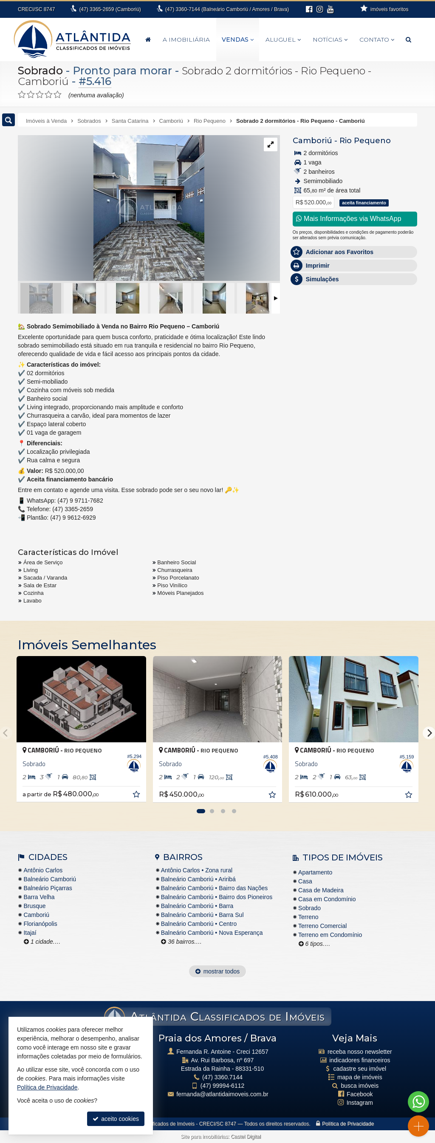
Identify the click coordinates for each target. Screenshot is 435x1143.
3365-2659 (110, 9)
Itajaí (29, 932)
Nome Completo (318, 377)
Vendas (238, 39)
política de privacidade (322, 480)
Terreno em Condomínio (330, 934)
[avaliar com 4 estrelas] (49, 95)
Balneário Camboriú (49, 879)
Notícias (330, 39)
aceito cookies (116, 1118)
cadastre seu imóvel (360, 1068)
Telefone (308, 436)
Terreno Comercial (322, 925)
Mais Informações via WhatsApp (348, 218)
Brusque (34, 906)
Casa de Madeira (321, 890)
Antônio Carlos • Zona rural (196, 870)
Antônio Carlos (42, 870)
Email (304, 407)
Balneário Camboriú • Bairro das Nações (214, 888)
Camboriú (312, 140)
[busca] (408, 39)
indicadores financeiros (359, 1060)
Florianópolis (40, 923)
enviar (395, 466)
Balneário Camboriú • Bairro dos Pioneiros (216, 897)
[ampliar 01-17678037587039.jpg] (111, 208)
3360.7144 (222, 1077)
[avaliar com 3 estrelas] (40, 95)
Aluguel (283, 39)
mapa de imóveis (359, 1077)
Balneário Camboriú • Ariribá (198, 879)
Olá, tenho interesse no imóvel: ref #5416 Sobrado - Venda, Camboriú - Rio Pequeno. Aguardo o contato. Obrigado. (355, 351)
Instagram (360, 1102)
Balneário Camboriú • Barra (197, 906)
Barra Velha (38, 897)
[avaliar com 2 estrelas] (31, 95)
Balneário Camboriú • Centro (199, 923)
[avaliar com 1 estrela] (22, 95)
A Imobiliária (186, 39)
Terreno (308, 917)
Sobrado (40, 70)
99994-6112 (223, 1085)
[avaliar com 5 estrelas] (58, 95)
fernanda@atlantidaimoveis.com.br (222, 1094)
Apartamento (315, 872)
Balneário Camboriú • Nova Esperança (212, 932)
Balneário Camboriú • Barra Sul (202, 914)
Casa (305, 881)
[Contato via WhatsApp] (418, 1101)
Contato (376, 39)
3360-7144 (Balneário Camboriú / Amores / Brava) (227, 9)
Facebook (360, 1094)
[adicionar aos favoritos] (137, 795)
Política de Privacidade (348, 1124)
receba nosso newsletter (360, 1051)
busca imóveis (360, 1085)
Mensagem (311, 331)
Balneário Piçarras (47, 888)
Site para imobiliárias (204, 1137)
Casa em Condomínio (327, 899)
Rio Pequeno (365, 140)
